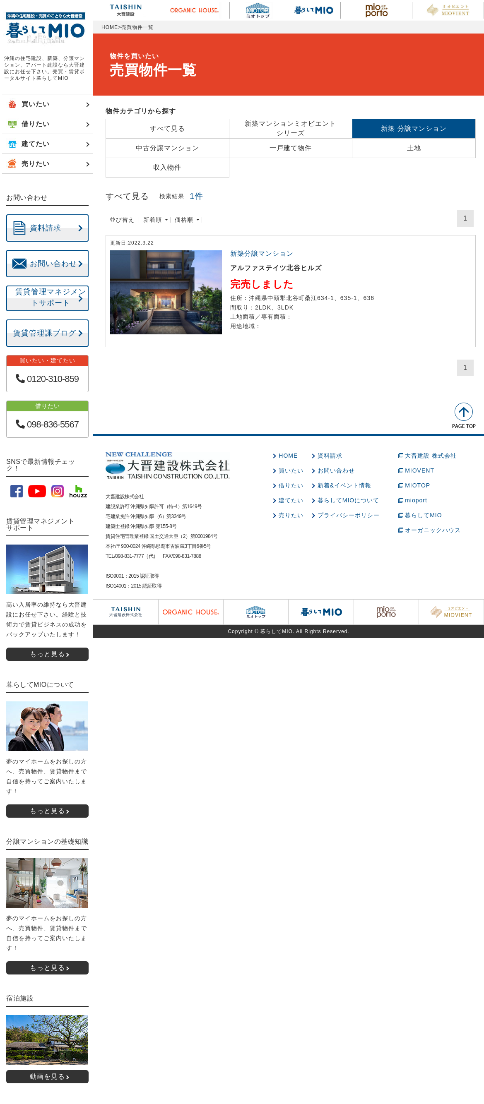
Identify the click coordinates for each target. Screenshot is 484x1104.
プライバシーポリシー (349, 515)
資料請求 (330, 455)
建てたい (291, 500)
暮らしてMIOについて (348, 500)
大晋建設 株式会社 (431, 455)
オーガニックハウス (433, 530)
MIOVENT (419, 470)
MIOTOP (417, 485)
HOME (109, 27)
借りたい (291, 485)
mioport (416, 500)
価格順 (184, 219)
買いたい (291, 470)
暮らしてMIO (423, 515)
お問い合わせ (336, 470)
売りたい (291, 515)
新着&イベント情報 (344, 485)
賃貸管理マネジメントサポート (50, 297)
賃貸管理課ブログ (44, 333)
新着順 (152, 219)
